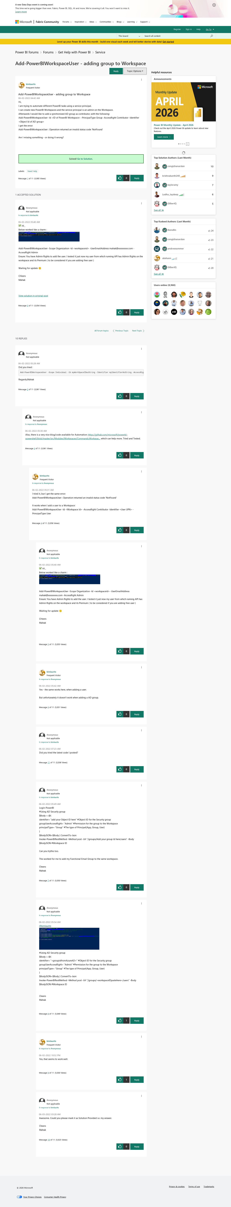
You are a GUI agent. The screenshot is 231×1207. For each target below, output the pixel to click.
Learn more (21, 11)
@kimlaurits (45, 925)
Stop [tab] (187, 144)
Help (198, 29)
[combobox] (179, 36)
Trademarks (209, 1186)
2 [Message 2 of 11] (27, 389)
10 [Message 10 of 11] (49, 1139)
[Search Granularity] (129, 36)
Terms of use (194, 1186)
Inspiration (79, 21)
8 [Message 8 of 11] (48, 1013)
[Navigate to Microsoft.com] (23, 22)
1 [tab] (178, 144)
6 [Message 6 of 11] (48, 707)
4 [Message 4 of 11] (41, 523)
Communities (105, 21)
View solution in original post (33, 295)
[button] (116, 71)
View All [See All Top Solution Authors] (159, 210)
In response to (28, 215)
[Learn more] (164, 137)
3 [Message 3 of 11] (34, 448)
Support (143, 21)
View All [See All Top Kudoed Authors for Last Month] (159, 274)
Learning (131, 21)
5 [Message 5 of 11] (27, 305)
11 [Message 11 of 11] (49, 762)
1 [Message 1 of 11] (27, 178)
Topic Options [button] (134, 70)
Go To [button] (208, 29)
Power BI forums (27, 52)
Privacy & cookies (177, 1186)
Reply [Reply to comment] (136, 312)
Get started (168, 41)
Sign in (189, 29)
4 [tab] (184, 144)
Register (177, 29)
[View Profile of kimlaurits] (30, 83)
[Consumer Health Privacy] (55, 1197)
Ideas (91, 21)
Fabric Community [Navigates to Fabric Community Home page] (47, 22)
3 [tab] (182, 144)
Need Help (32, 171)
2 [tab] (180, 144)
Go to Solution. (85, 158)
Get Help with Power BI (74, 52)
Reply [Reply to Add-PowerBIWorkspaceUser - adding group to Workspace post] (136, 178)
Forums (66, 21)
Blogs (119, 21)
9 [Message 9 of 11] (48, 1072)
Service (100, 52)
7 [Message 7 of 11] (48, 880)
